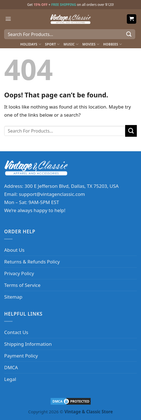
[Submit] (129, 34)
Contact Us (16, 332)
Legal (10, 379)
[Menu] (8, 19)
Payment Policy (21, 355)
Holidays (30, 44)
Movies (90, 44)
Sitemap (13, 297)
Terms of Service (22, 285)
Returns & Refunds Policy (32, 261)
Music (70, 44)
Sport (52, 44)
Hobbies (112, 44)
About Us (14, 250)
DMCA (11, 367)
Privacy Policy (19, 273)
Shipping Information (28, 344)
